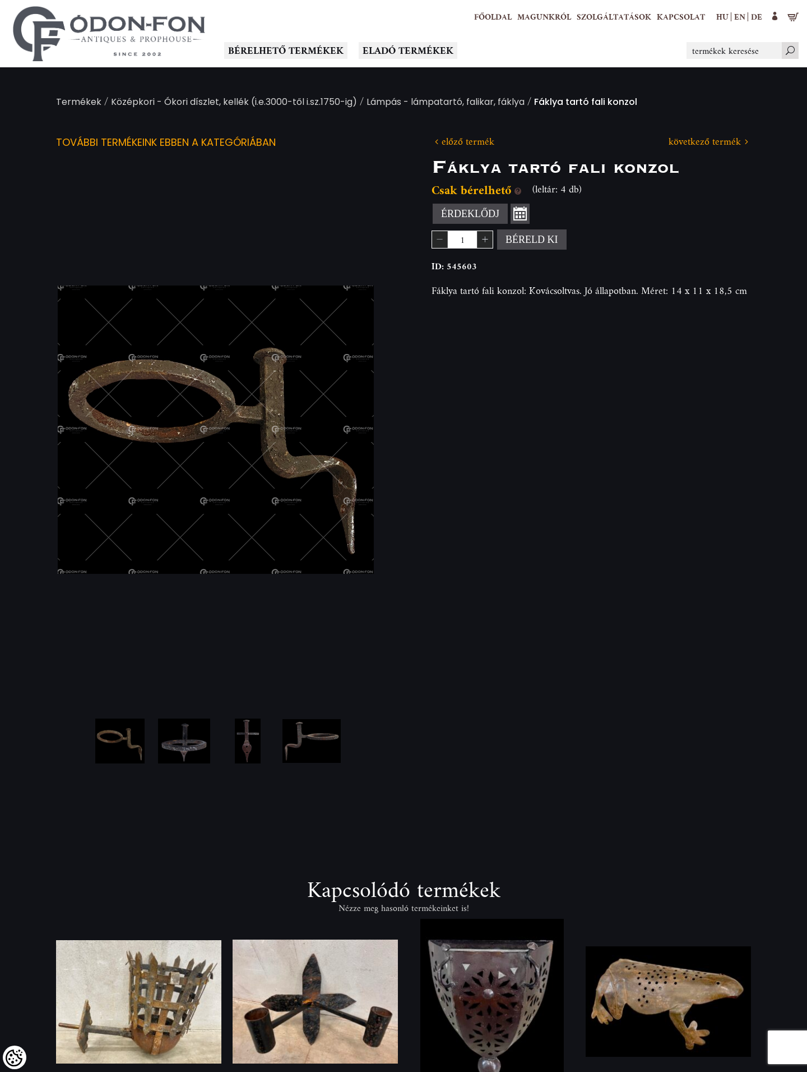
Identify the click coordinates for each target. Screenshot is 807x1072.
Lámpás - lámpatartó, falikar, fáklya (446, 103)
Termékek (78, 103)
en (739, 16)
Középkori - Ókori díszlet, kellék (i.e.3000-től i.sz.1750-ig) (234, 103)
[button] (544, 17)
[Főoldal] (492, 17)
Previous (84, 430)
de (756, 16)
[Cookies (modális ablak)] (14, 1057)
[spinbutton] (462, 239)
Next (347, 430)
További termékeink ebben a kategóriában (166, 143)
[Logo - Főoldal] (109, 33)
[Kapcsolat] (681, 17)
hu (722, 16)
